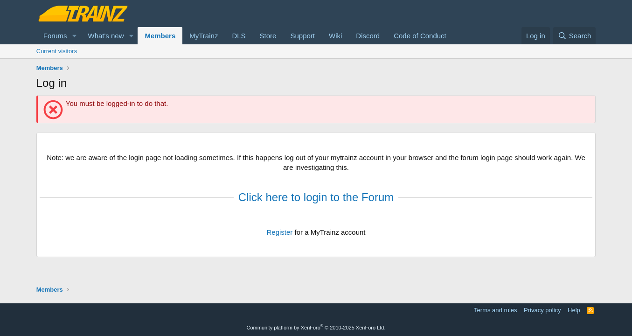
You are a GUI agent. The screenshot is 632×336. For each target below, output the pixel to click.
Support (302, 36)
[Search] (574, 35)
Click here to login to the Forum (316, 197)
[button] (74, 35)
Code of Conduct (420, 36)
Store (268, 36)
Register (279, 232)
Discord (368, 36)
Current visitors (56, 51)
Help (574, 310)
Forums (55, 36)
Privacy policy (542, 310)
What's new (106, 36)
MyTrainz (203, 36)
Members (160, 36)
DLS (238, 36)
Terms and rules (495, 310)
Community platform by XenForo (316, 327)
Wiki (335, 36)
